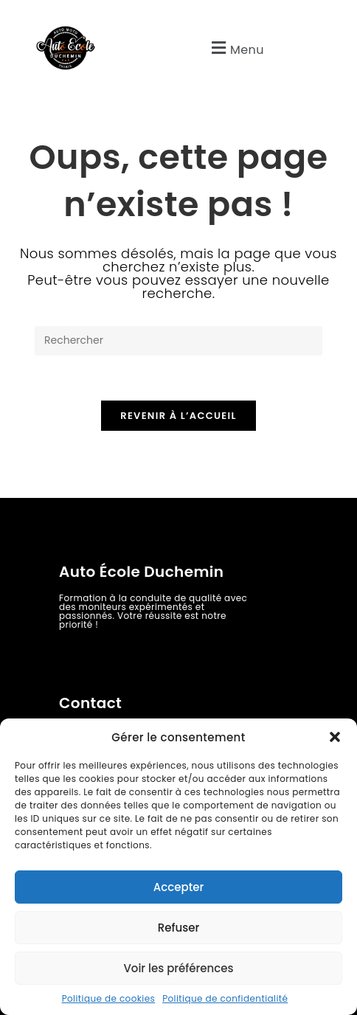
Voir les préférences (178, 968)
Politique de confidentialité (225, 998)
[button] (334, 737)
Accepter (178, 887)
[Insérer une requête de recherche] (178, 341)
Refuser (178, 927)
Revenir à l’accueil (178, 416)
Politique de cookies (109, 998)
